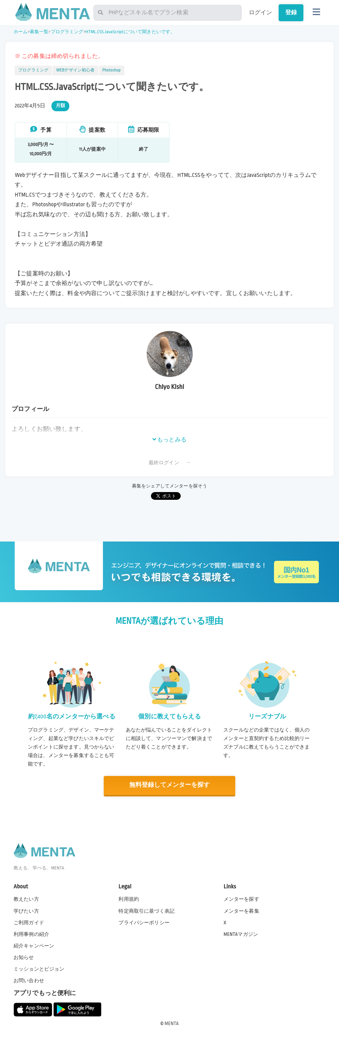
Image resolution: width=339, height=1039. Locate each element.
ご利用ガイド (29, 922)
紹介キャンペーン (34, 945)
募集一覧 (39, 31)
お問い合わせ (29, 980)
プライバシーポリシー (144, 922)
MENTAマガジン (241, 933)
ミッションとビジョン (39, 968)
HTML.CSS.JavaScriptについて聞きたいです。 (130, 31)
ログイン (260, 12)
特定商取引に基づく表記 (146, 910)
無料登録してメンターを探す (169, 785)
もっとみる (169, 439)
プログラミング (67, 31)
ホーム (20, 31)
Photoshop (112, 70)
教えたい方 (26, 898)
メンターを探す (241, 898)
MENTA (171, 1023)
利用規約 (128, 898)
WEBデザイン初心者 (75, 70)
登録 (291, 12)
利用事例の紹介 (31, 933)
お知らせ (24, 957)
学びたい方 (26, 910)
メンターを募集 (241, 910)
